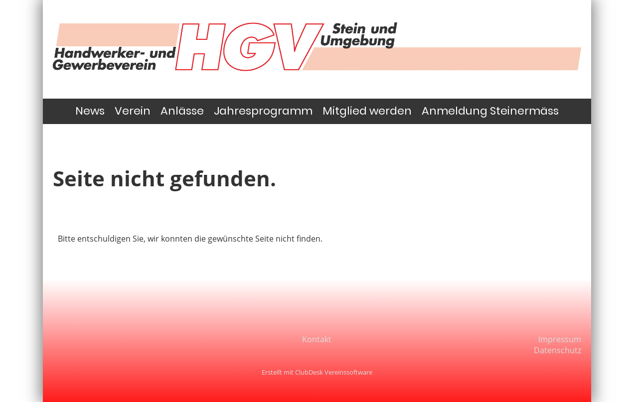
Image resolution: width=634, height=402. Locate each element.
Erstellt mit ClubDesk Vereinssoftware (317, 372)
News (90, 111)
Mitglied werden (367, 111)
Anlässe (182, 111)
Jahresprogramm (263, 111)
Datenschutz (557, 350)
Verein (133, 111)
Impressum (559, 339)
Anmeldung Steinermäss (490, 111)
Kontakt (316, 339)
